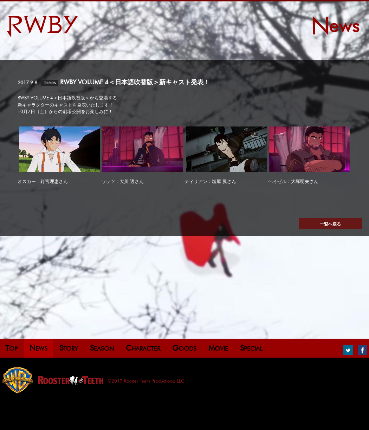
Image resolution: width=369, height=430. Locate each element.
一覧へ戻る (330, 224)
